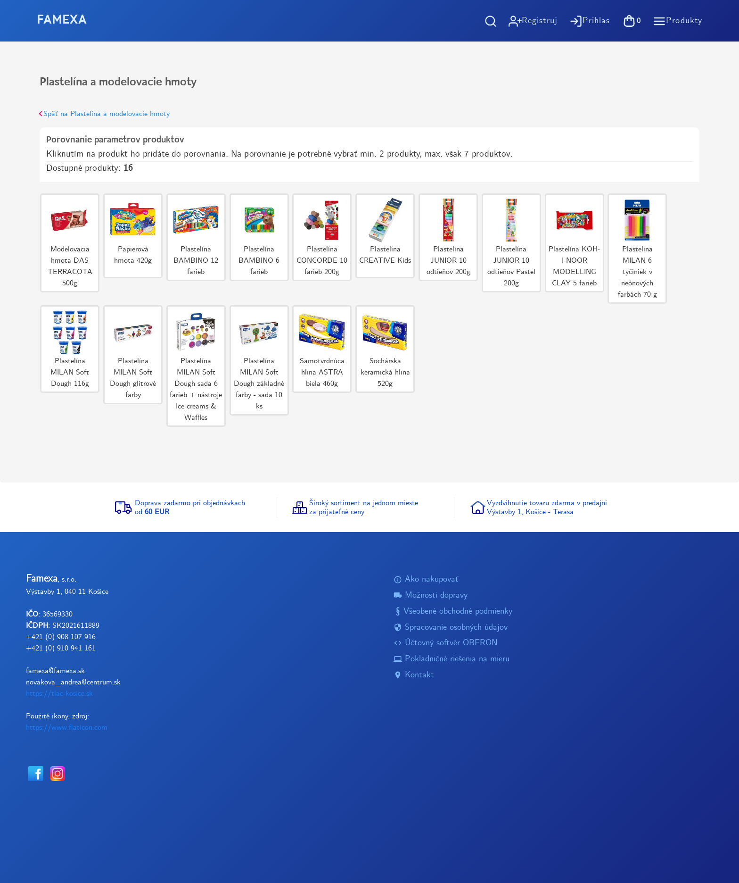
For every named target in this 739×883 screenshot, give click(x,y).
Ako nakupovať (426, 579)
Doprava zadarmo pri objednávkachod (190, 507)
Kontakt (414, 675)
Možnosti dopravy (431, 595)
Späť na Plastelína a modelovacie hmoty (105, 114)
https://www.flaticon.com (66, 728)
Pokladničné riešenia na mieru (451, 659)
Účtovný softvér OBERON (446, 643)
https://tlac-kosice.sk (59, 694)
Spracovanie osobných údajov (451, 627)
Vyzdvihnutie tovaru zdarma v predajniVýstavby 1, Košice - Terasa (547, 507)
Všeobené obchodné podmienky (453, 611)
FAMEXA (62, 20)
